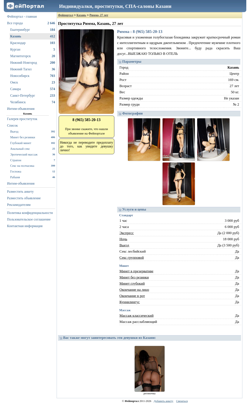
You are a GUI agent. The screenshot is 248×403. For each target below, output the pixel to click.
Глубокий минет (32, 142)
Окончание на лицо (134, 290)
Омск (32, 82)
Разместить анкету (20, 191)
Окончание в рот (132, 296)
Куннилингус (129, 302)
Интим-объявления (20, 108)
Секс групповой (131, 258)
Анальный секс (32, 148)
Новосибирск (32, 76)
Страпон (32, 160)
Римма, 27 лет (98, 15)
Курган (32, 49)
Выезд (32, 131)
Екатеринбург (32, 30)
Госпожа (32, 171)
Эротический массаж (32, 154)
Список (12, 125)
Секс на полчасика (32, 165)
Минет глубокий (132, 283)
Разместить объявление (24, 198)
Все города (31, 23)
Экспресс (126, 233)
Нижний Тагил (32, 69)
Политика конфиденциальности (30, 213)
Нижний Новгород (32, 62)
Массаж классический (136, 316)
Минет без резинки (32, 137)
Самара (32, 89)
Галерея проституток (22, 119)
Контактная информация (25, 226)
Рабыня (32, 177)
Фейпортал (65, 15)
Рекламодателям (19, 204)
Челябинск (32, 102)
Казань (32, 36)
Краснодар (32, 43)
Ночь (123, 239)
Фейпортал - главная (22, 16)
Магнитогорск (32, 56)
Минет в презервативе (136, 271)
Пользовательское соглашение (29, 219)
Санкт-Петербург (32, 95)
